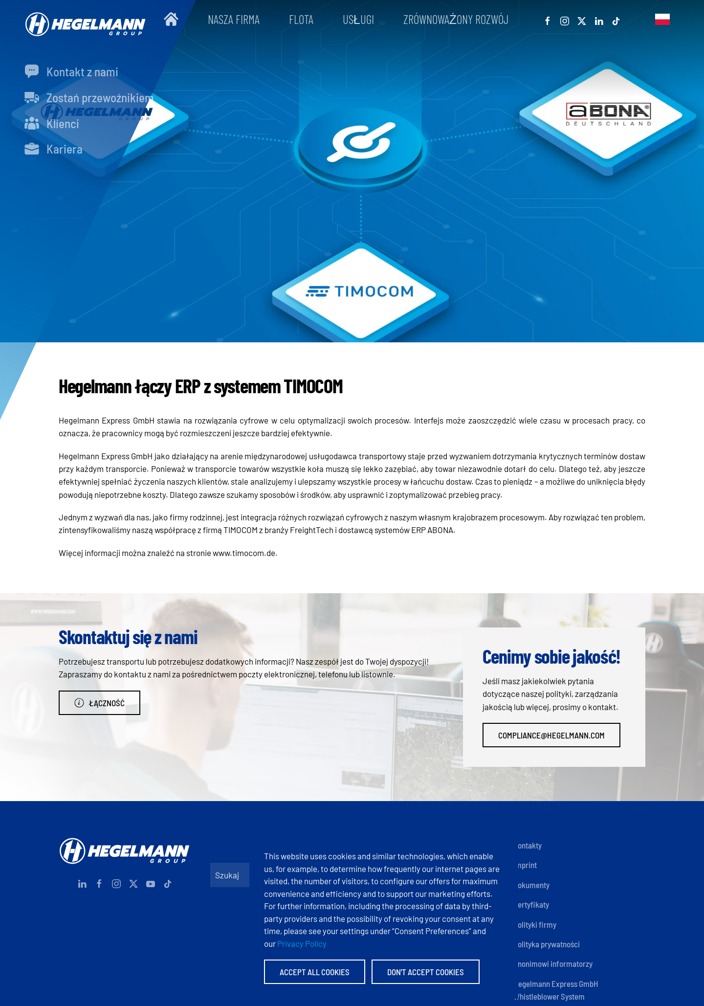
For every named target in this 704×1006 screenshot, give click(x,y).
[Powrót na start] (83, 19)
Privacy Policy (302, 943)
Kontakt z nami (71, 71)
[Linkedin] (599, 19)
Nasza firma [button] (234, 19)
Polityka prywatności (546, 944)
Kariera (53, 148)
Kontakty (527, 845)
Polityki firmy (534, 924)
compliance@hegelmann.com (551, 735)
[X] (582, 19)
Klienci (51, 123)
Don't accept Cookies (425, 972)
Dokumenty (531, 885)
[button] (662, 19)
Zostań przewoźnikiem (89, 97)
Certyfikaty (531, 904)
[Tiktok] (616, 19)
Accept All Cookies (315, 972)
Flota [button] (301, 19)
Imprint (525, 865)
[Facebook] (547, 19)
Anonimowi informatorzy (553, 963)
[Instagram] (565, 19)
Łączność (99, 703)
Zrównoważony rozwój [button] (455, 19)
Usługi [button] (358, 19)
